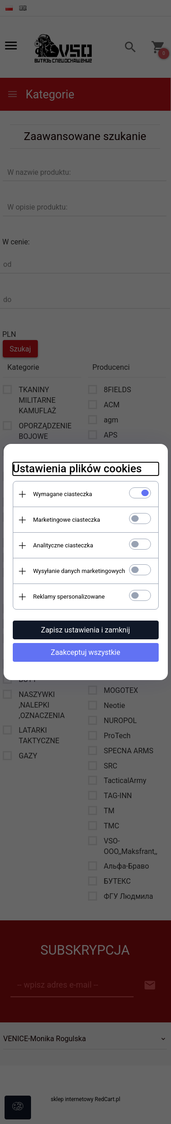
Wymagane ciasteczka (63, 494)
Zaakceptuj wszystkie (85, 652)
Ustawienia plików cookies (77, 468)
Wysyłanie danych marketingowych (79, 570)
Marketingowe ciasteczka (66, 519)
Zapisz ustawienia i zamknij (85, 630)
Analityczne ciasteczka (63, 545)
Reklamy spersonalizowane (69, 596)
